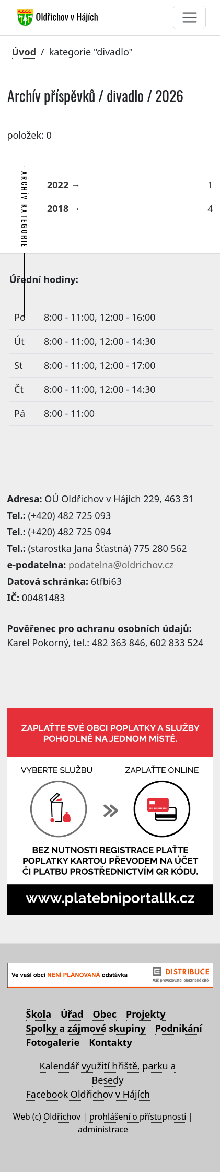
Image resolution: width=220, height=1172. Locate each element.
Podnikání (178, 1028)
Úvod (24, 52)
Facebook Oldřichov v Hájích (88, 1094)
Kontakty (110, 1042)
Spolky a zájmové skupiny (86, 1028)
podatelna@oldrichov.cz (120, 564)
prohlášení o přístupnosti (137, 1116)
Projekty (145, 1014)
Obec (104, 1014)
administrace (103, 1129)
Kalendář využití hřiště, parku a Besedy (108, 1073)
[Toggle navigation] (189, 17)
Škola (38, 1014)
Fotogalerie (53, 1042)
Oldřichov (61, 1116)
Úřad (72, 1014)
